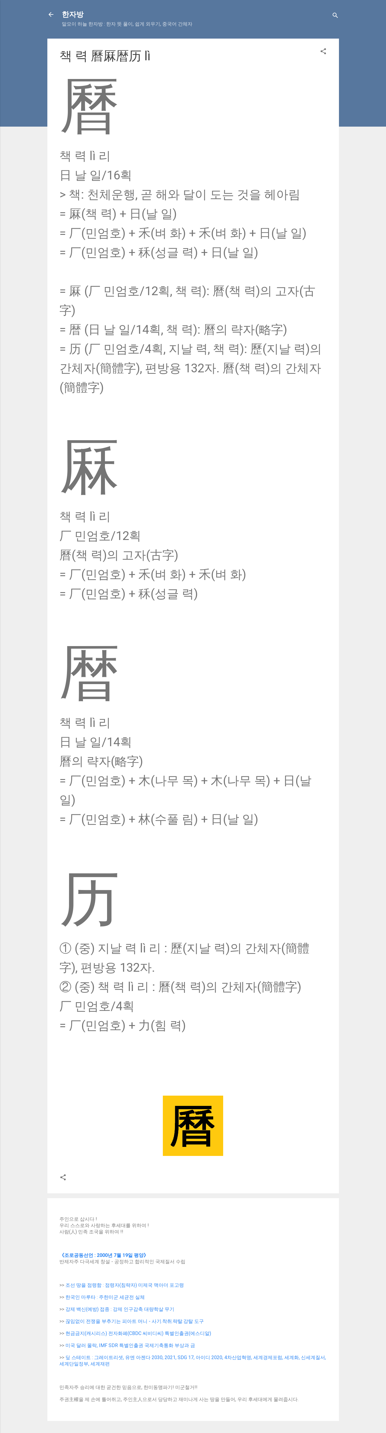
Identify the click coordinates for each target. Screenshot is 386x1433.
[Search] (335, 16)
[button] (323, 52)
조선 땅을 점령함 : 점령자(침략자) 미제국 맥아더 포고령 (124, 1285)
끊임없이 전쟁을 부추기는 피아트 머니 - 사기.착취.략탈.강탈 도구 (134, 1321)
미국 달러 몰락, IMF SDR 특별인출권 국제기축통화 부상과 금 (130, 1345)
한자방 (73, 14)
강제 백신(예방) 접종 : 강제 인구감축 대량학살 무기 (119, 1309)
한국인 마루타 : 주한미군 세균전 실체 (105, 1297)
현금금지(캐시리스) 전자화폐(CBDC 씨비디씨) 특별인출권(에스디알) (138, 1333)
